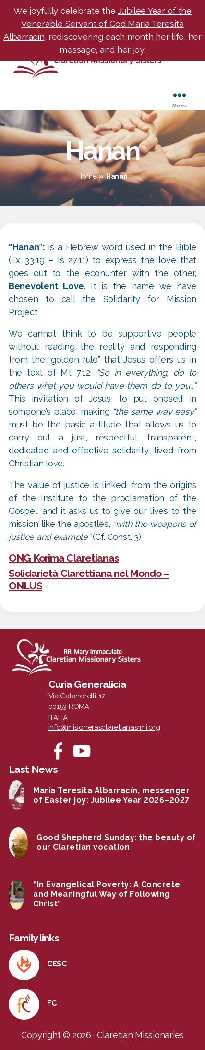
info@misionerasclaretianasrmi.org (104, 727)
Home (86, 176)
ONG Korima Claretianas (64, 558)
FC (51, 1003)
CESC (57, 963)
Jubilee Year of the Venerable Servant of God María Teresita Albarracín (97, 24)
